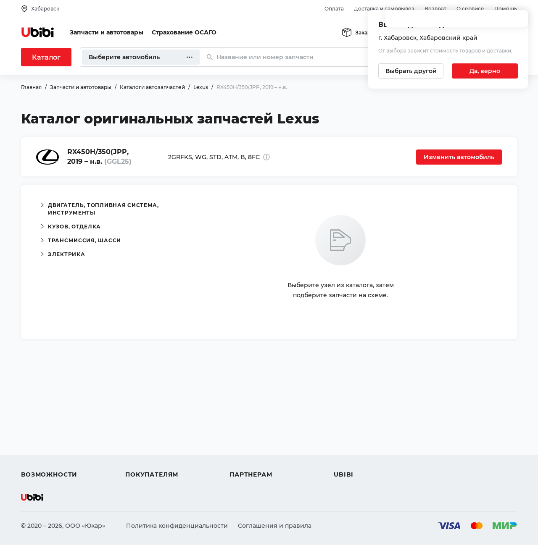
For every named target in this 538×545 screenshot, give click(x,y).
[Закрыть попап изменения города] (518, 21)
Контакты (348, 429)
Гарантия (140, 459)
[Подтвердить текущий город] (485, 71)
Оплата (334, 8)
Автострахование (48, 429)
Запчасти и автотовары (106, 32)
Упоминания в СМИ (365, 459)
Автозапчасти (42, 414)
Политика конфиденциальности (177, 525)
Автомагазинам (254, 429)
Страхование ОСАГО (184, 32)
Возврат (435, 8)
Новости (347, 444)
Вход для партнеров (261, 444)
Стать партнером (256, 459)
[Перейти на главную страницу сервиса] (38, 32)
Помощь (505, 8)
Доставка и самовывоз (384, 8)
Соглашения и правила (274, 525)
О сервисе (470, 8)
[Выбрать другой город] (410, 71)
